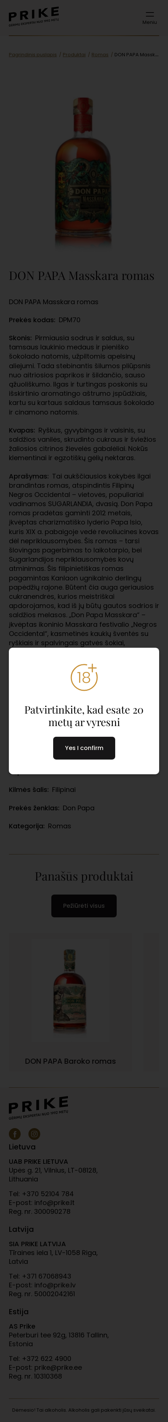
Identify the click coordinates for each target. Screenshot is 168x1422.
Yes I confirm (84, 748)
